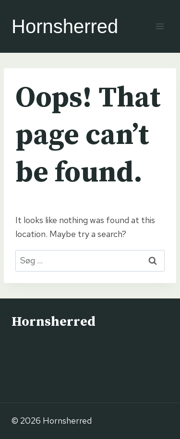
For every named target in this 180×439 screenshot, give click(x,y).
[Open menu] (159, 26)
